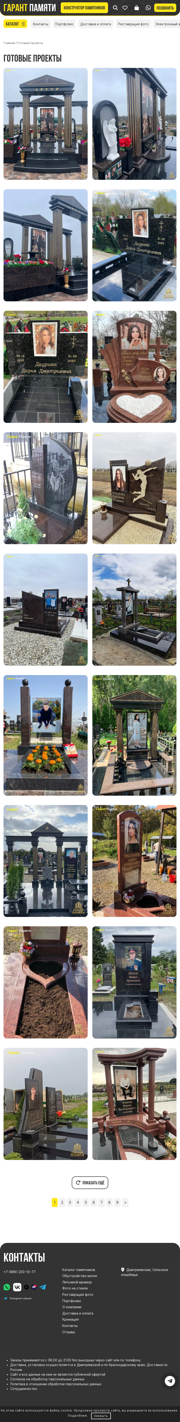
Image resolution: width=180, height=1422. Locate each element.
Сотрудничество (23, 1389)
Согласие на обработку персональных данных (47, 1379)
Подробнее (77, 1415)
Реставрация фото (133, 24)
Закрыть (101, 1416)
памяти (30, 7)
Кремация (70, 1319)
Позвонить (165, 8)
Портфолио (64, 24)
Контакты (40, 24)
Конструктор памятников (84, 7)
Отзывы (68, 1332)
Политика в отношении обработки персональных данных (55, 1384)
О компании (71, 1307)
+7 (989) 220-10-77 (20, 1272)
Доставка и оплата (95, 24)
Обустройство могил (79, 1276)
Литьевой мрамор (77, 1282)
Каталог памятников (78, 1270)
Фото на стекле (75, 1288)
